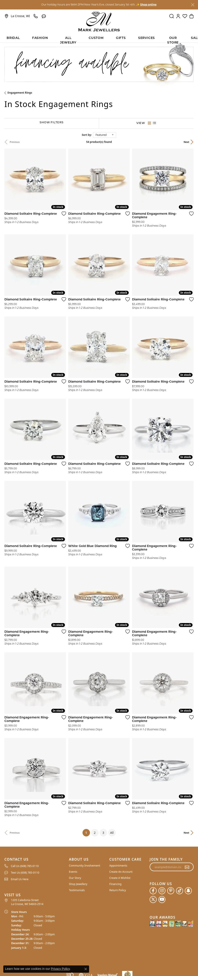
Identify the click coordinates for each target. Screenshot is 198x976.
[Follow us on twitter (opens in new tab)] (153, 899)
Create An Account (121, 872)
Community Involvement (84, 865)
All (112, 833)
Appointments (118, 865)
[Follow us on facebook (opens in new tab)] (153, 890)
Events (73, 872)
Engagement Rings (19, 93)
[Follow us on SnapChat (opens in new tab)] (188, 890)
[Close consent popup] (85, 969)
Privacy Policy (60, 969)
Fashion (40, 38)
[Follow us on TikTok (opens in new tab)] (179, 890)
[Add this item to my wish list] (62, 213)
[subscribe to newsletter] (187, 867)
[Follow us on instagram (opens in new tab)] (161, 890)
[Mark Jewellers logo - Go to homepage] (99, 21)
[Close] (192, 4)
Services (146, 38)
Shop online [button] (148, 5)
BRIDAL (13, 38)
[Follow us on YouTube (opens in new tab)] (161, 899)
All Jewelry (68, 39)
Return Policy (117, 890)
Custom (96, 38)
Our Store (173, 39)
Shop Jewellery (78, 884)
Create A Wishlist (119, 878)
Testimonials (77, 890)
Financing (115, 884)
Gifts (121, 38)
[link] (17, 16)
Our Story (75, 878)
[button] (171, 16)
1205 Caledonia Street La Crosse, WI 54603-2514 (27, 902)
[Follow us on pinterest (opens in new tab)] (170, 890)
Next (186, 142)
